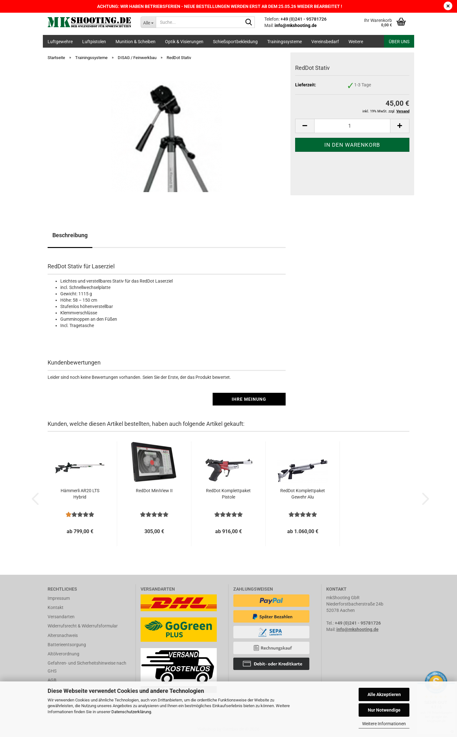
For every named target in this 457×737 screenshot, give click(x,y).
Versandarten (61, 616)
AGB (52, 680)
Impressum (59, 598)
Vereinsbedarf (325, 41)
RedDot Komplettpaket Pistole (228, 493)
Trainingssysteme (284, 41)
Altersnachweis (63, 635)
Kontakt (55, 607)
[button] (304, 126)
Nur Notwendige (384, 710)
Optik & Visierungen (184, 41)
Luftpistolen (94, 41)
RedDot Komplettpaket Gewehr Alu (302, 493)
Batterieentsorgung (67, 644)
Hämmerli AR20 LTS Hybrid (80, 493)
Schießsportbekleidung (235, 41)
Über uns (399, 41)
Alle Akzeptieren (384, 694)
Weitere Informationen (384, 723)
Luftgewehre (60, 41)
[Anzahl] (352, 126)
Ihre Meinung (249, 399)
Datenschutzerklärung (131, 711)
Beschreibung (70, 235)
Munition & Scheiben (136, 41)
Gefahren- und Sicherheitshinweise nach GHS (87, 666)
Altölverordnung (63, 653)
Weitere (355, 41)
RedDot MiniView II (154, 490)
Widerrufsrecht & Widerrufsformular (83, 625)
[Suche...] (148, 22)
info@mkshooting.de (357, 629)
